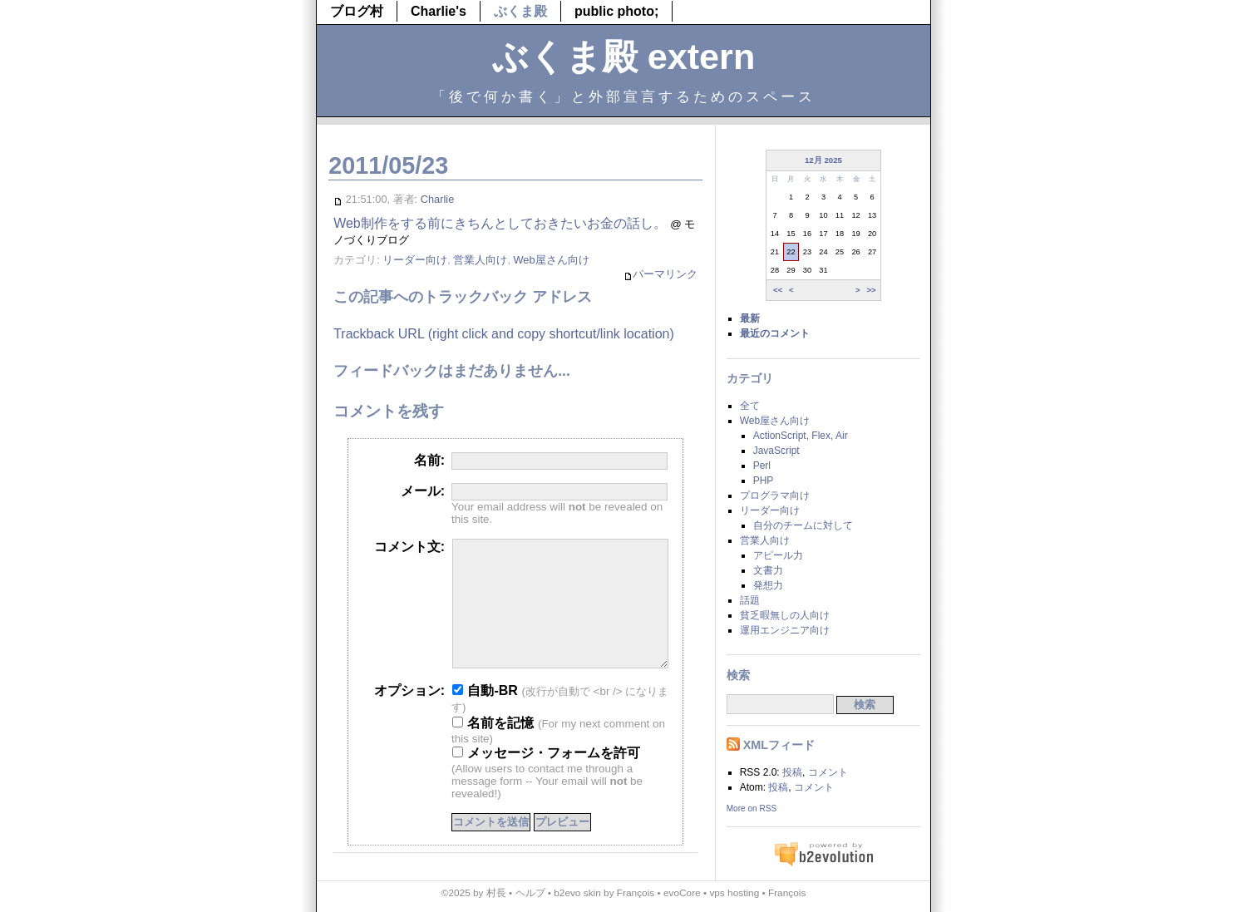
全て (750, 406)
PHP (763, 480)
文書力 (768, 570)
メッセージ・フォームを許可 (546, 778)
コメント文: (409, 547)
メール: (423, 491)
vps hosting (734, 893)
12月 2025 (823, 160)
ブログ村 (356, 11)
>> (870, 289)
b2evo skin (577, 893)
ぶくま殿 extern (624, 56)
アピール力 (778, 555)
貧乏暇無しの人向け (785, 615)
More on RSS (752, 808)
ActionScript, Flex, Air (800, 435)
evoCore (682, 893)
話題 (750, 600)
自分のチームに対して (803, 525)
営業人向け (480, 260)
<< (777, 289)
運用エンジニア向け (785, 630)
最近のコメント (775, 333)
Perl (762, 465)
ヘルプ (530, 893)
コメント (828, 772)
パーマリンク (660, 275)
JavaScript (776, 450)
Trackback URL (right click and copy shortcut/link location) (503, 334)
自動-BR (485, 715)
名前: (429, 460)
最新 (750, 318)
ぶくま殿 (520, 11)
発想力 (768, 585)
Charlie (438, 199)
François (635, 893)
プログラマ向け (775, 495)
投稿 (792, 772)
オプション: (409, 715)
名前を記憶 (493, 748)
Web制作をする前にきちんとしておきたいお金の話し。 (500, 223)
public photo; (616, 11)
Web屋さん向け (551, 260)
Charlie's (438, 11)
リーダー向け (414, 260)
